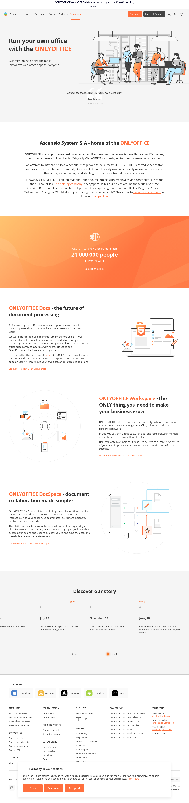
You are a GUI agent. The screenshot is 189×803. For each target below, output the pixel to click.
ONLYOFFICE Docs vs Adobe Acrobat (126, 733)
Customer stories (95, 268)
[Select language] (182, 14)
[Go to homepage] (6, 14)
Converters (15, 732)
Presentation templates (19, 725)
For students (48, 713)
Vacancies (47, 759)
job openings (100, 196)
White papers (82, 749)
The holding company (68, 184)
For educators (49, 717)
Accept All (74, 788)
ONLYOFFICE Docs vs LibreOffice (124, 725)
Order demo (81, 757)
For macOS (74, 693)
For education (51, 708)
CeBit (48, 355)
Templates (14, 708)
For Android (99, 693)
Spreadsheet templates (19, 721)
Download (135, 14)
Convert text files (16, 738)
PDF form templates (18, 713)
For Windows (25, 693)
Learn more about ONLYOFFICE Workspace (121, 455)
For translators (49, 751)
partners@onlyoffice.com (162, 722)
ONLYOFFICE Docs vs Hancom (123, 737)
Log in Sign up (154, 14)
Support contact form (86, 753)
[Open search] (169, 14)
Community (81, 733)
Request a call (158, 733)
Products (14, 14)
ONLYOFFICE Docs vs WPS (121, 729)
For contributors (50, 747)
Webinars (80, 745)
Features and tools (51, 730)
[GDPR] (85, 719)
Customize (54, 788)
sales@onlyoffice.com (161, 716)
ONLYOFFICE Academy (86, 741)
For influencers (49, 755)
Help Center (81, 737)
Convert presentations (19, 746)
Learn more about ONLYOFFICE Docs (27, 368)
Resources (75, 14)
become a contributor (147, 192)
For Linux (49, 693)
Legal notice (81, 761)
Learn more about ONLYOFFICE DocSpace (30, 543)
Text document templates (20, 717)
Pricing (52, 14)
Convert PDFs (15, 750)
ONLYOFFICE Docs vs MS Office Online (127, 713)
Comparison (117, 708)
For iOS (122, 693)
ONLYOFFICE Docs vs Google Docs (125, 717)
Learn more (133, 778)
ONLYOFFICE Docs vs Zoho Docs (124, 721)
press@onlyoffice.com (161, 729)
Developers (40, 14)
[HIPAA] (78, 719)
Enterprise (26, 14)
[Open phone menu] (175, 14)
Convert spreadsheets (19, 742)
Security (81, 708)
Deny (33, 788)
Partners (63, 14)
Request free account (52, 734)
